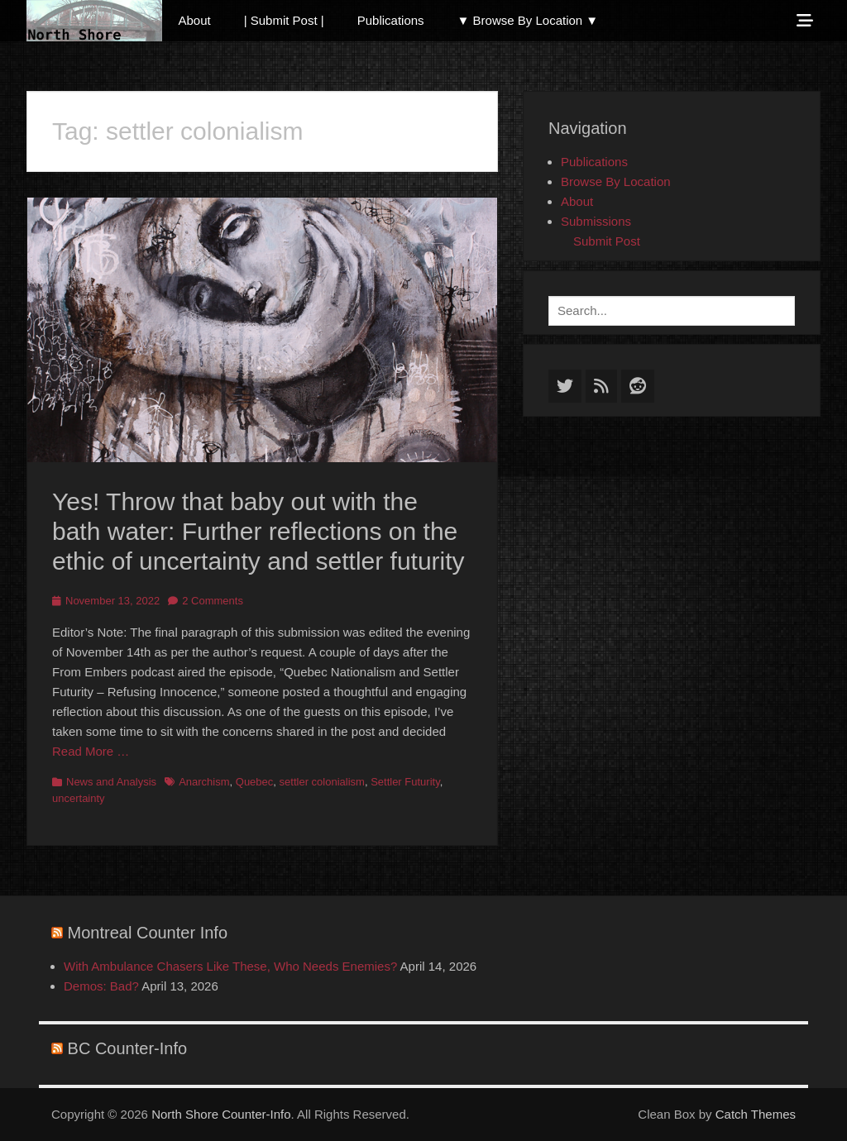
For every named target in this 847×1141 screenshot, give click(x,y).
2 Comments (212, 600)
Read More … (90, 751)
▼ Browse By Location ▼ (528, 20)
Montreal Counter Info (147, 933)
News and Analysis (111, 782)
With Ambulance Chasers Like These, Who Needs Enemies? (230, 966)
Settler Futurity (405, 782)
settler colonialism (322, 782)
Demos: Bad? (101, 986)
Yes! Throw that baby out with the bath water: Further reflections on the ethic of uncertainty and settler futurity (258, 531)
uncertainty (78, 798)
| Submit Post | (284, 20)
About (195, 20)
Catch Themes (755, 1114)
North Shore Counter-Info (220, 1114)
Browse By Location (616, 181)
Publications (390, 20)
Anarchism (204, 782)
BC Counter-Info (128, 1048)
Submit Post (606, 241)
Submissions (596, 221)
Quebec (255, 782)
